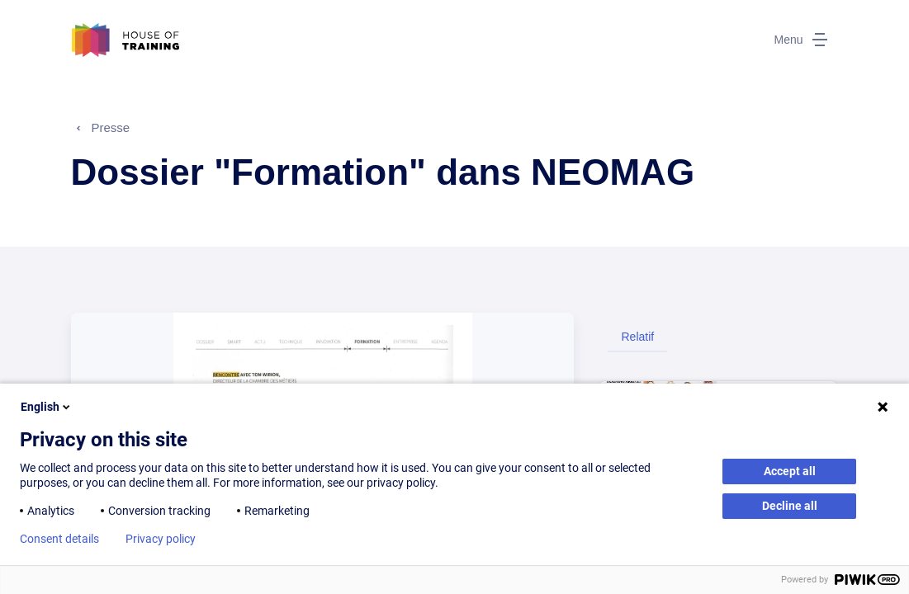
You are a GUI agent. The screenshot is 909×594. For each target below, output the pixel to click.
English (47, 406)
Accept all (790, 471)
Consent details (59, 538)
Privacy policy (160, 538)
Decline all (789, 505)
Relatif (637, 336)
